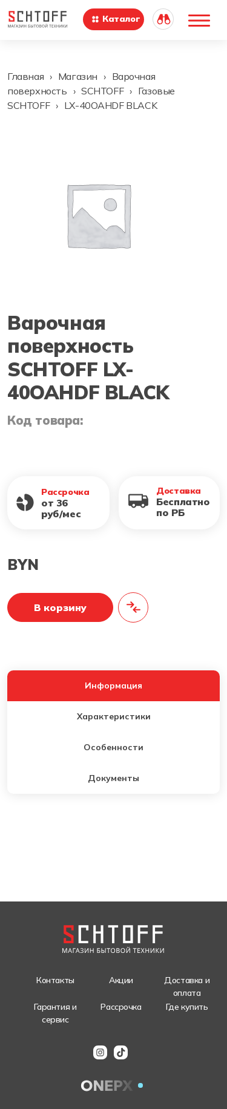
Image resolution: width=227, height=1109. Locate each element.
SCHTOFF (102, 91)
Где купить (187, 1006)
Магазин (77, 76)
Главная (25, 76)
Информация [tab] (113, 685)
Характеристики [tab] (114, 716)
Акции (121, 980)
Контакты (55, 980)
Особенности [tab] (113, 747)
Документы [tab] (113, 778)
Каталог (115, 18)
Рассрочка (120, 1006)
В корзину (60, 607)
